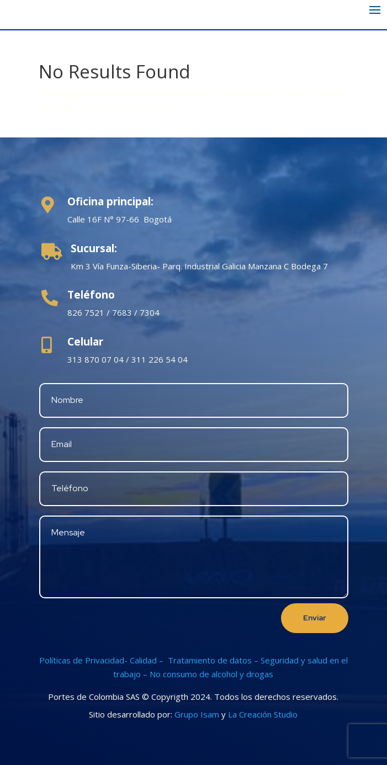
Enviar (314, 618)
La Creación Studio (263, 714)
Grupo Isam (196, 714)
